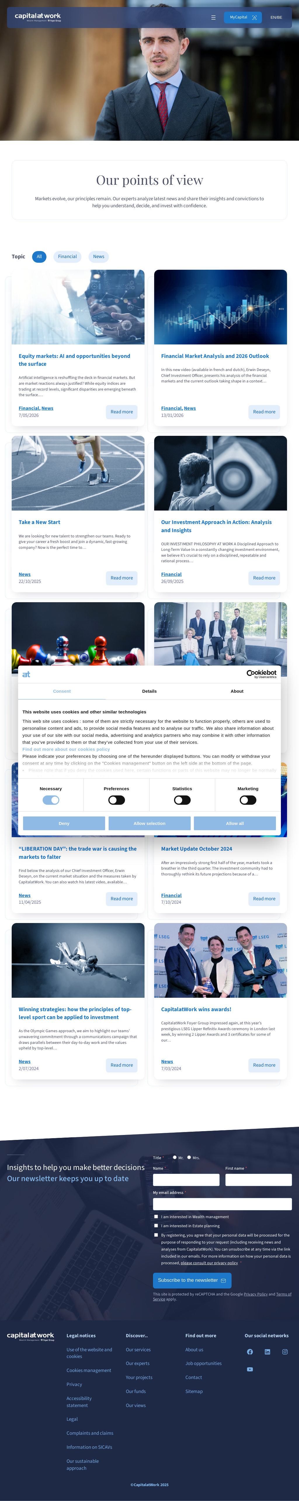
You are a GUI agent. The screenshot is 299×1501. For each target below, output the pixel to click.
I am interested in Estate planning (190, 1226)
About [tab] (237, 691)
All (39, 256)
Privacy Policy (256, 1294)
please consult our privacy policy (209, 1263)
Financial (67, 256)
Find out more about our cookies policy (66, 748)
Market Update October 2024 (196, 849)
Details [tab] (149, 691)
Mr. (178, 1158)
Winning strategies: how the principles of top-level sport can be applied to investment (75, 1013)
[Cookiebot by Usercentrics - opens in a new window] (251, 674)
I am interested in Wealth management (195, 1217)
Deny (64, 823)
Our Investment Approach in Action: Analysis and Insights (216, 526)
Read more (124, 413)
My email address (168, 1193)
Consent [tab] (62, 691)
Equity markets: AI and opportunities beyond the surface (74, 360)
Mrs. (193, 1158)
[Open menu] (213, 17)
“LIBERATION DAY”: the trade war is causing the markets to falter (78, 853)
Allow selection (149, 823)
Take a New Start (39, 522)
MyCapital (238, 17)
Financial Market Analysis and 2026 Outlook (215, 356)
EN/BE (276, 17)
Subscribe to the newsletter (188, 1280)
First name (234, 1168)
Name (158, 1168)
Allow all (235, 823)
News (98, 256)
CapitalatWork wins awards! (196, 1010)
